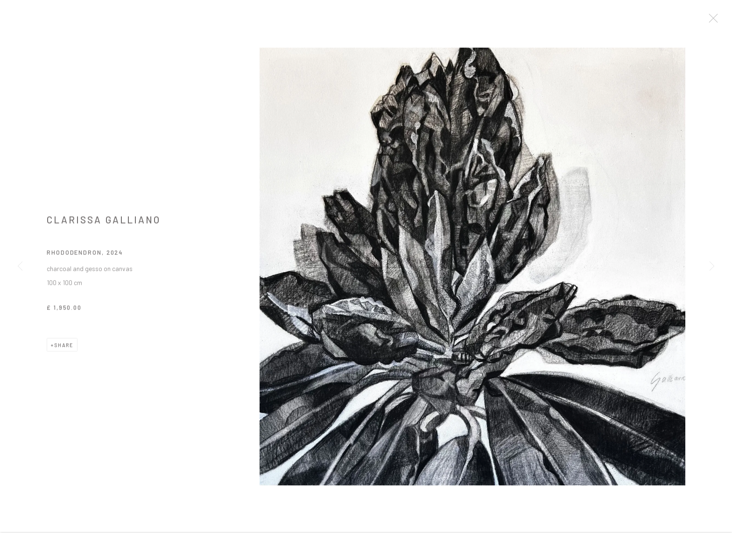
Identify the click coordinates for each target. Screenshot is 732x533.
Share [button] (63, 348)
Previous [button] (20, 266)
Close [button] (713, 21)
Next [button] (712, 266)
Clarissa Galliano (104, 223)
